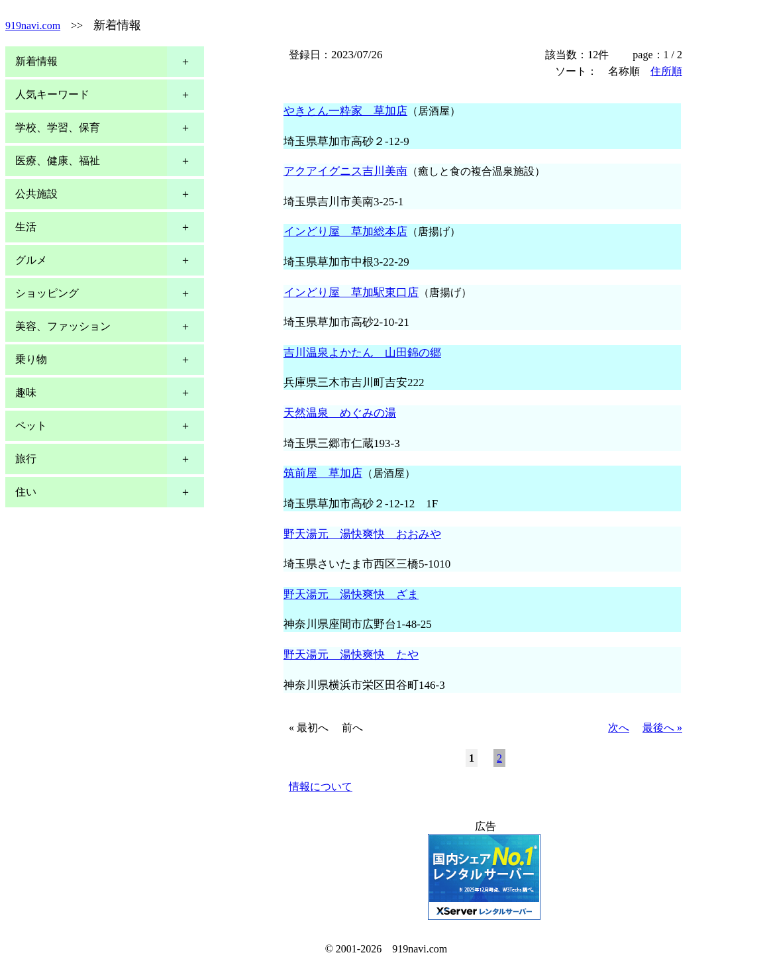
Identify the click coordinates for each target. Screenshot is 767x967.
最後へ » (662, 727)
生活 (25, 226)
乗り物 (31, 359)
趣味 (25, 392)
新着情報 (36, 61)
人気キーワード (52, 94)
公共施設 (36, 193)
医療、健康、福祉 (57, 160)
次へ (618, 727)
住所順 (666, 71)
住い (25, 491)
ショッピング (47, 293)
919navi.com (32, 25)
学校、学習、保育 (57, 127)
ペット (31, 425)
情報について (320, 786)
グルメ (31, 260)
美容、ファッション (63, 326)
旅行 (25, 458)
